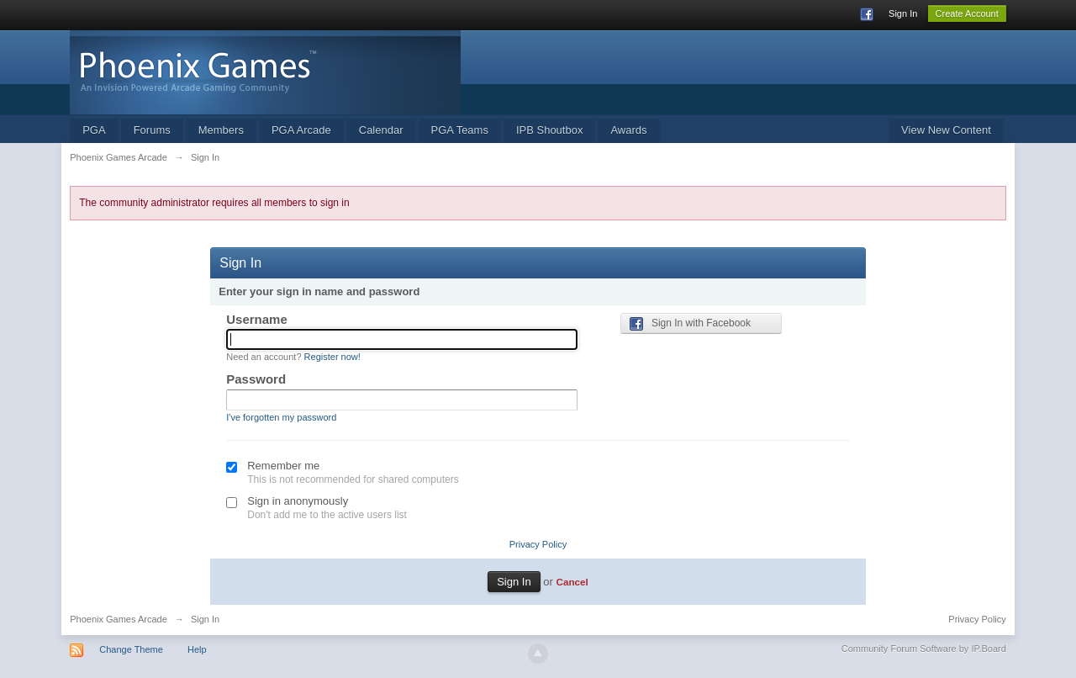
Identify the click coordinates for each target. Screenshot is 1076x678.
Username (256, 319)
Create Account (967, 13)
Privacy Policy (538, 544)
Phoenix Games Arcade (118, 619)
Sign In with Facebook (690, 324)
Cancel (572, 581)
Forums (152, 130)
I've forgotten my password (281, 417)
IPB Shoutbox (549, 130)
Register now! (332, 357)
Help (197, 649)
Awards (628, 130)
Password (256, 379)
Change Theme (131, 649)
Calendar (381, 130)
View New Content (946, 130)
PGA (93, 130)
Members (221, 130)
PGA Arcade (301, 130)
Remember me (283, 465)
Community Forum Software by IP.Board (923, 649)
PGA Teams (459, 130)
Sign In (903, 13)
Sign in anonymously (297, 501)
